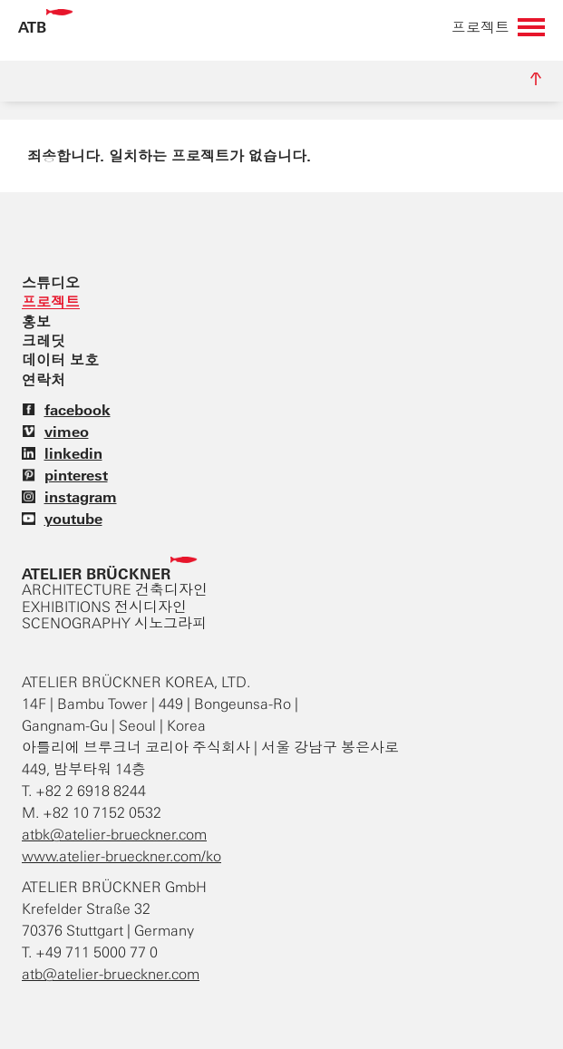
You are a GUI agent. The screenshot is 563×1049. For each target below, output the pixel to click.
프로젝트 (51, 302)
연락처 (43, 380)
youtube (62, 519)
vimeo (55, 432)
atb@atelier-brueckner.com (110, 974)
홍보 (36, 322)
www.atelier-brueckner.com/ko (121, 856)
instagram (69, 497)
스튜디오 (51, 283)
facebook (66, 410)
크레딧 (43, 341)
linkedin (62, 453)
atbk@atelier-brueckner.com (114, 834)
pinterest (65, 475)
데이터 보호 (60, 360)
